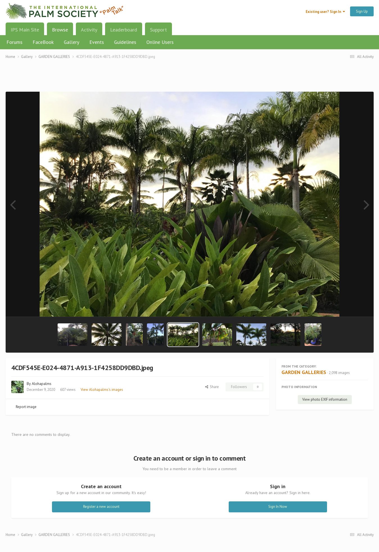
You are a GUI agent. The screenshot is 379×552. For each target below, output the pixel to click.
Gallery (71, 42)
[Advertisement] (190, 79)
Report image (26, 406)
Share (212, 386)
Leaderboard (123, 29)
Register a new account (101, 506)
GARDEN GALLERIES (304, 372)
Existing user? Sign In (325, 11)
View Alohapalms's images (102, 389)
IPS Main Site (25, 29)
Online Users (160, 42)
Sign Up (362, 11)
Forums (14, 42)
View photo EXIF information (324, 399)
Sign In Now (277, 506)
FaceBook (43, 42)
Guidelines (125, 42)
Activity (89, 29)
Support (158, 29)
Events (96, 42)
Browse (60, 31)
